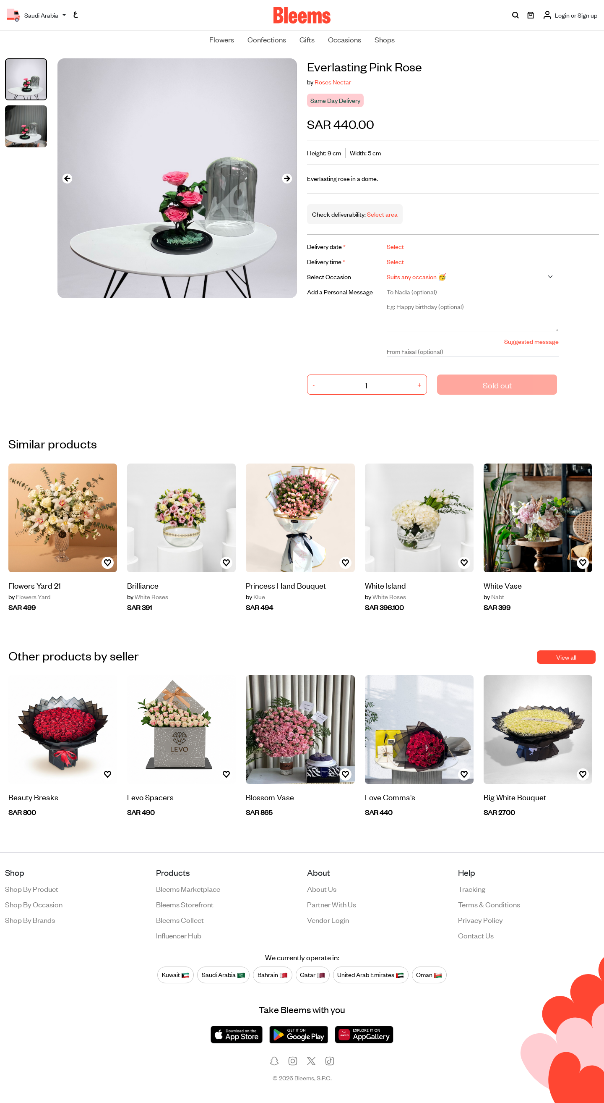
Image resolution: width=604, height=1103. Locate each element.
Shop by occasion (33, 904)
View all (566, 656)
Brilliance (143, 585)
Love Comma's (390, 796)
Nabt (494, 596)
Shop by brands (30, 919)
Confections (266, 39)
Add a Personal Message (340, 291)
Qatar (312, 974)
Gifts (307, 39)
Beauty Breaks (33, 796)
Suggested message (531, 341)
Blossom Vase (270, 796)
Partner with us (331, 904)
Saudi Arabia (223, 974)
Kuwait (176, 974)
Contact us (476, 935)
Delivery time (326, 261)
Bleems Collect (180, 919)
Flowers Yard (29, 596)
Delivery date (326, 246)
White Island (385, 585)
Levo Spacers (150, 796)
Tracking (471, 888)
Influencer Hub (178, 935)
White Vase (503, 585)
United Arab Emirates (370, 974)
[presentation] (67, 178)
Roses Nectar (333, 81)
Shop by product (31, 888)
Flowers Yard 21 (34, 585)
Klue (255, 596)
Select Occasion (329, 276)
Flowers (221, 39)
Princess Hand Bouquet (286, 585)
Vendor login (328, 919)
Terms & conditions (489, 904)
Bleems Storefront (184, 904)
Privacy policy (480, 919)
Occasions (344, 39)
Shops (385, 39)
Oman (429, 974)
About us (321, 888)
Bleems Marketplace (188, 888)
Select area (382, 214)
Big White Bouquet (515, 796)
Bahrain (273, 974)
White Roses (147, 596)
